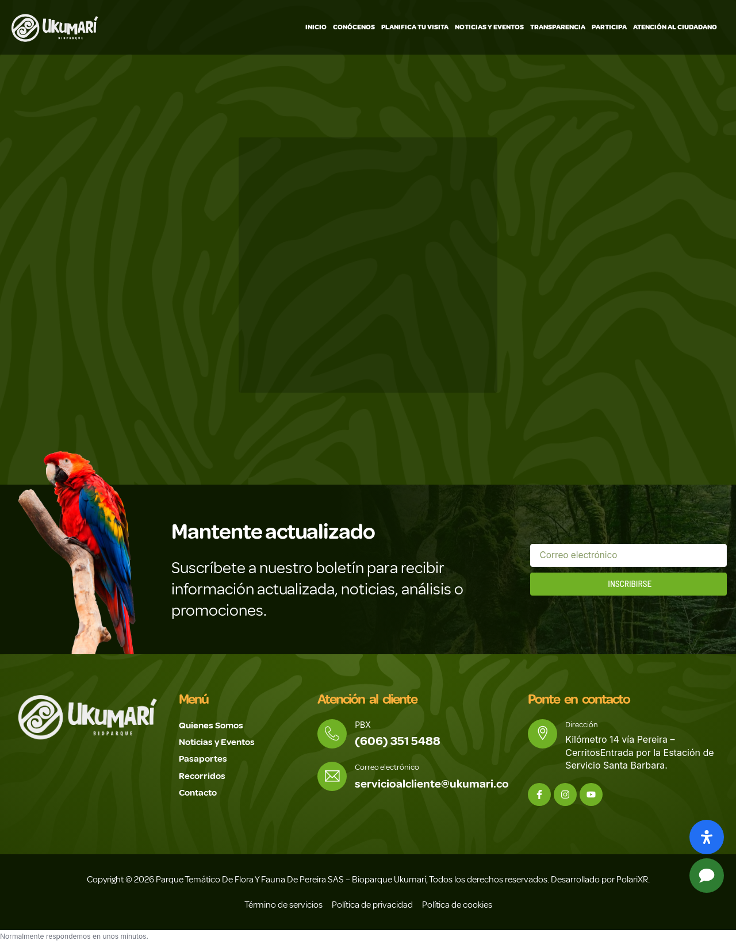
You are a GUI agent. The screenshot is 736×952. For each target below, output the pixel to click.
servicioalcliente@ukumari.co (435, 785)
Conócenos (354, 27)
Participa (609, 27)
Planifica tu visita (414, 27)
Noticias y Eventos (489, 27)
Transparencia (557, 27)
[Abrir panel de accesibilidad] (706, 837)
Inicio (316, 27)
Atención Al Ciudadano (675, 27)
